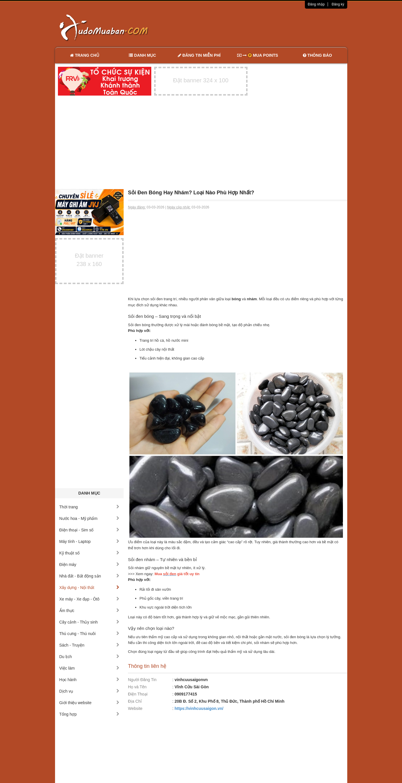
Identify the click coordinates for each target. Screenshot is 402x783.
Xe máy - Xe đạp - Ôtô (89, 599)
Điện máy (89, 564)
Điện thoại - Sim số (89, 530)
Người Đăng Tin (142, 679)
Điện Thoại (138, 694)
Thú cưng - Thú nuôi (89, 633)
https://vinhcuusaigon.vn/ (199, 708)
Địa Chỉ (135, 701)
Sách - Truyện (89, 645)
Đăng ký (338, 4)
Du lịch (89, 656)
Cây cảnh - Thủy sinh (89, 622)
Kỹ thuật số (89, 553)
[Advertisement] (262, 27)
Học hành (89, 679)
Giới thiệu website (89, 702)
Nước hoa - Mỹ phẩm (89, 518)
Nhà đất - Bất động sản (89, 576)
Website (135, 708)
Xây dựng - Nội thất (89, 587)
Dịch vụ (89, 691)
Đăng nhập (316, 4)
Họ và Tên (137, 687)
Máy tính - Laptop (89, 541)
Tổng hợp (89, 714)
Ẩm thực (89, 610)
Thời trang (89, 507)
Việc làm (89, 668)
